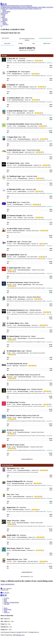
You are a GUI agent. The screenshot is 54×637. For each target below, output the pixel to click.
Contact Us (7, 612)
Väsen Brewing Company (24, 325)
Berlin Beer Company (18, 509)
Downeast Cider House (18, 99)
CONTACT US (37, 8)
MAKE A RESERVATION (7, 584)
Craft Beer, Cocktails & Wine (11, 602)
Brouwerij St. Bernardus (19, 230)
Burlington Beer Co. (17, 73)
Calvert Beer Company (17, 152)
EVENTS (15, 8)
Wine (33, 43)
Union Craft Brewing (23, 86)
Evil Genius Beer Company (18, 550)
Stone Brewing (21, 60)
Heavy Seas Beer (21, 113)
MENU (36, 7)
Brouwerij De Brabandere (24, 269)
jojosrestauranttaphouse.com (45, 38)
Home (5, 599)
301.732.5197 (5, 592)
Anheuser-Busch (22, 191)
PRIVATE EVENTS (23, 8)
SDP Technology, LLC (19, 635)
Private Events (7, 609)
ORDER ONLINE (5, 5)
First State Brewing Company (25, 165)
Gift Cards (6, 604)
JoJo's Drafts (7, 43)
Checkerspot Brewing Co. (24, 139)
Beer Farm (15, 365)
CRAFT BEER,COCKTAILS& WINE (5, 13)
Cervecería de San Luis (22, 353)
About (5, 611)
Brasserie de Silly (22, 561)
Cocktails (20, 43)
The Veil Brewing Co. (18, 204)
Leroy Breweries (22, 126)
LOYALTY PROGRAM (26, 5)
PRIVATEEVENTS (4, 21)
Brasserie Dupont (22, 338)
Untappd (31, 576)
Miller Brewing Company (24, 243)
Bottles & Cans (46, 43)
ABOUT (31, 8)
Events (5, 608)
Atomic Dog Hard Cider (18, 496)
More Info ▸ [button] (49, 62)
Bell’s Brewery (21, 299)
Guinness (20, 217)
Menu (5, 601)
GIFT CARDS (9, 8)
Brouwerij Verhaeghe (23, 391)
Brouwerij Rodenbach (22, 312)
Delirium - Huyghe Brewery (24, 284)
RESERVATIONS (14, 5)
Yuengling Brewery (22, 178)
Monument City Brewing (18, 483)
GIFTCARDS (3, 16)
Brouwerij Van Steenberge (24, 376)
